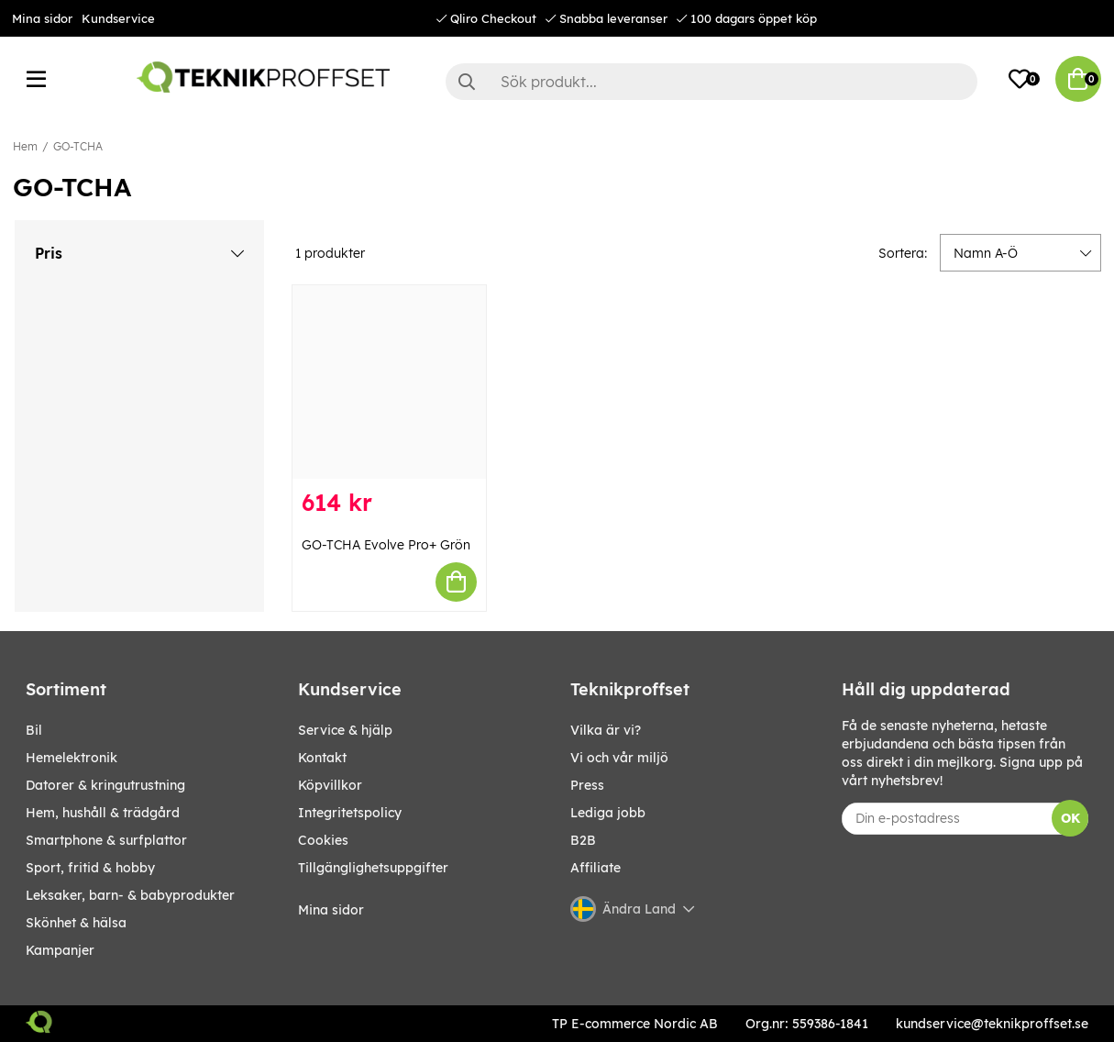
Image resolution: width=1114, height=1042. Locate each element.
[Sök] (711, 81)
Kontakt (322, 757)
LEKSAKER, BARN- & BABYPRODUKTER (130, 895)
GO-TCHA (78, 146)
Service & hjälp (345, 730)
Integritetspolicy (350, 812)
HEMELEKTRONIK (71, 757)
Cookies (323, 840)
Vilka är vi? (605, 730)
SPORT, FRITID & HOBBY (90, 867)
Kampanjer (60, 950)
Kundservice (118, 18)
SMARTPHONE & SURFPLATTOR (106, 840)
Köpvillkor (330, 785)
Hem (25, 146)
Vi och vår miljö (619, 757)
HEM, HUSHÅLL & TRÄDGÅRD (103, 812)
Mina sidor (42, 18)
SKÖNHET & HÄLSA (76, 923)
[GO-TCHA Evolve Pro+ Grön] (389, 382)
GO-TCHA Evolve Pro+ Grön (386, 545)
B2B (583, 840)
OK (1070, 818)
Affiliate (595, 867)
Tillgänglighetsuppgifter (373, 867)
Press (587, 785)
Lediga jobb (607, 812)
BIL (34, 730)
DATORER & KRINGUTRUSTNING (105, 785)
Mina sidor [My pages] (331, 910)
